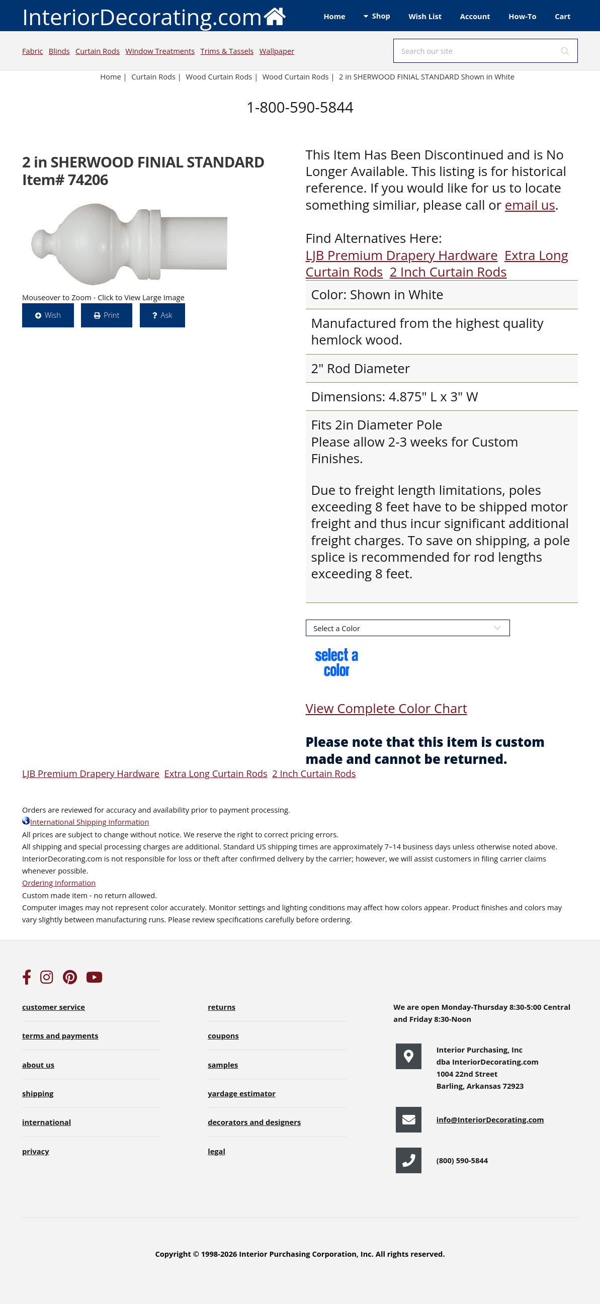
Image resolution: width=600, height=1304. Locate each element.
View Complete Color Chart (386, 708)
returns (221, 1007)
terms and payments (60, 1035)
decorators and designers (254, 1122)
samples (223, 1065)
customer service (53, 1007)
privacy (35, 1151)
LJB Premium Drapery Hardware (402, 255)
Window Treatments (160, 51)
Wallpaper (277, 51)
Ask (167, 315)
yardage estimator (242, 1093)
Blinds (59, 51)
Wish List (425, 16)
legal (216, 1151)
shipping (37, 1093)
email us (530, 205)
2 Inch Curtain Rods (448, 272)
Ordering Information (59, 883)
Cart (562, 16)
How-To (522, 16)
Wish (53, 315)
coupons (223, 1035)
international (46, 1122)
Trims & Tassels (227, 51)
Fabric (32, 51)
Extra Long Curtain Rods (215, 773)
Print (111, 315)
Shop (381, 16)
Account (475, 16)
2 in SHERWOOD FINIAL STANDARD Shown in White (427, 76)
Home (334, 16)
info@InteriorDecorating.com (490, 1119)
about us (38, 1065)
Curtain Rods (97, 51)
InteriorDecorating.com (154, 16)
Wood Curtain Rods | (299, 76)
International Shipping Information (85, 822)
